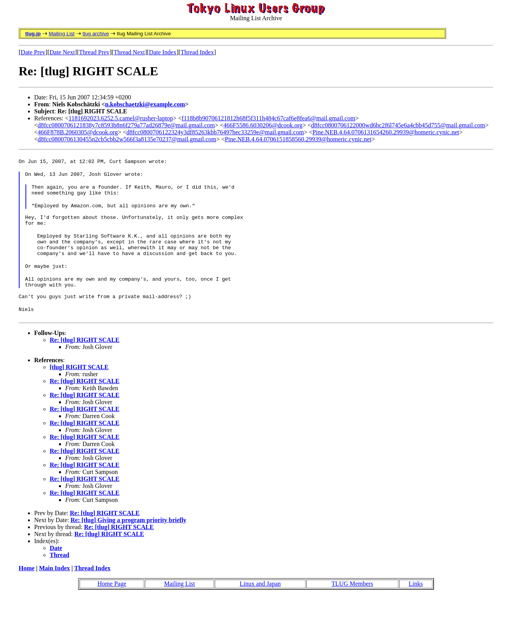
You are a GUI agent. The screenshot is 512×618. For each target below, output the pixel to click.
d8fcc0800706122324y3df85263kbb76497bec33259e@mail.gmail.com (215, 132)
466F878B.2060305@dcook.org (78, 132)
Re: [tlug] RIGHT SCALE (85, 362)
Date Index (163, 52)
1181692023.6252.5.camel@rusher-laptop (121, 118)
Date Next (62, 52)
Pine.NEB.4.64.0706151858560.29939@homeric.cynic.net (298, 139)
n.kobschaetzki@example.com (145, 104)
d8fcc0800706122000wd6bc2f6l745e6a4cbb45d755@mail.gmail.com (398, 125)
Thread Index (197, 52)
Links (416, 605)
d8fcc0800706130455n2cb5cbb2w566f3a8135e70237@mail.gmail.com (127, 139)
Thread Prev (94, 52)
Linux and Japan (260, 605)
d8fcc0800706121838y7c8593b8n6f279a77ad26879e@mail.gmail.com (126, 125)
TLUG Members (352, 605)
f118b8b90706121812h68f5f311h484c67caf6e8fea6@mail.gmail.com (268, 118)
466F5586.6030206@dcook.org (263, 125)
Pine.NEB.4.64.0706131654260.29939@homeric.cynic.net (385, 132)
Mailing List (62, 33)
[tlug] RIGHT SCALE (79, 389)
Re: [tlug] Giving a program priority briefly (128, 542)
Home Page (111, 605)
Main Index (54, 590)
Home (27, 590)
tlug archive (95, 33)
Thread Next (129, 52)
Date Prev (33, 52)
